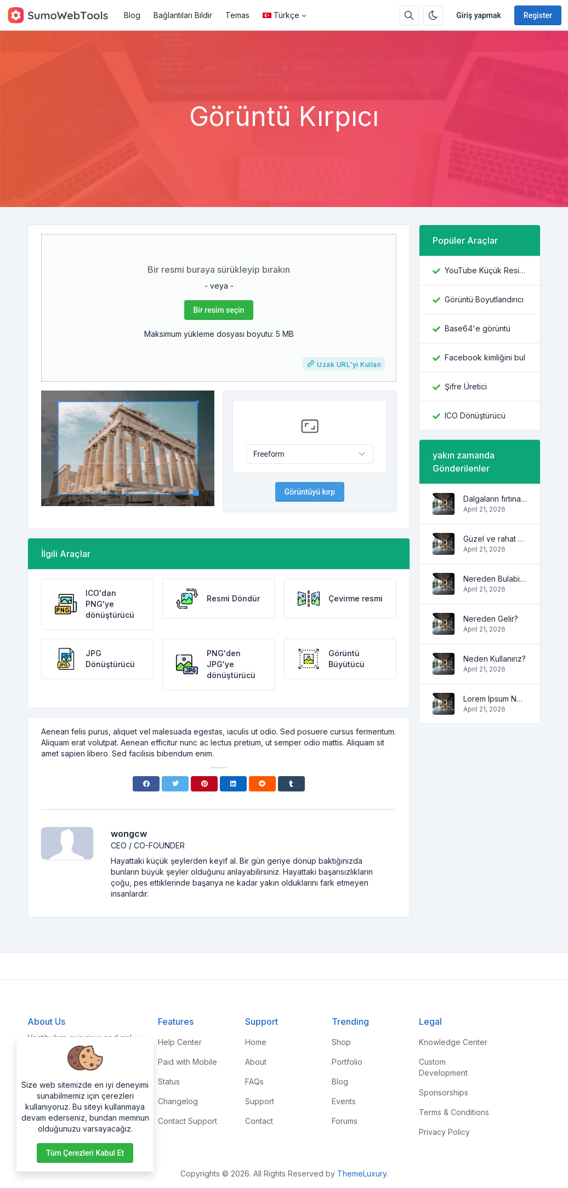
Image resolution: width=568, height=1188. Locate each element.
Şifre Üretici (466, 386)
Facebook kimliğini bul (485, 357)
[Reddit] (262, 783)
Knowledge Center (453, 1042)
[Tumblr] (291, 783)
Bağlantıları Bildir (183, 15)
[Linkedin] (233, 783)
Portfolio (347, 1061)
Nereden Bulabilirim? (495, 578)
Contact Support (187, 1121)
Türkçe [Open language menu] (281, 15)
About (255, 1061)
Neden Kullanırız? (494, 658)
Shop (341, 1042)
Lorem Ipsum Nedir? (495, 698)
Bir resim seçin (219, 310)
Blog (132, 15)
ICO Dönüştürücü (475, 415)
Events (344, 1101)
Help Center (180, 1042)
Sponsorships (443, 1092)
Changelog (178, 1101)
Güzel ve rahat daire (495, 538)
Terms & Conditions (454, 1112)
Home (255, 1042)
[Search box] (409, 15)
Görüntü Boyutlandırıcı (484, 299)
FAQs (254, 1081)
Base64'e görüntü (477, 328)
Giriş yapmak (478, 15)
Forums (344, 1121)
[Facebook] (146, 783)
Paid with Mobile (187, 1061)
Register (538, 15)
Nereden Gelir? (490, 618)
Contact (259, 1121)
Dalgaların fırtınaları (495, 498)
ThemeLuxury (362, 1173)
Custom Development (443, 1067)
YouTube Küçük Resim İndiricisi (486, 270)
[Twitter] (175, 783)
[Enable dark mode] (433, 15)
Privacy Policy (444, 1132)
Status (169, 1081)
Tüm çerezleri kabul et (85, 1153)
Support (259, 1101)
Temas (237, 15)
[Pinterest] (204, 783)
